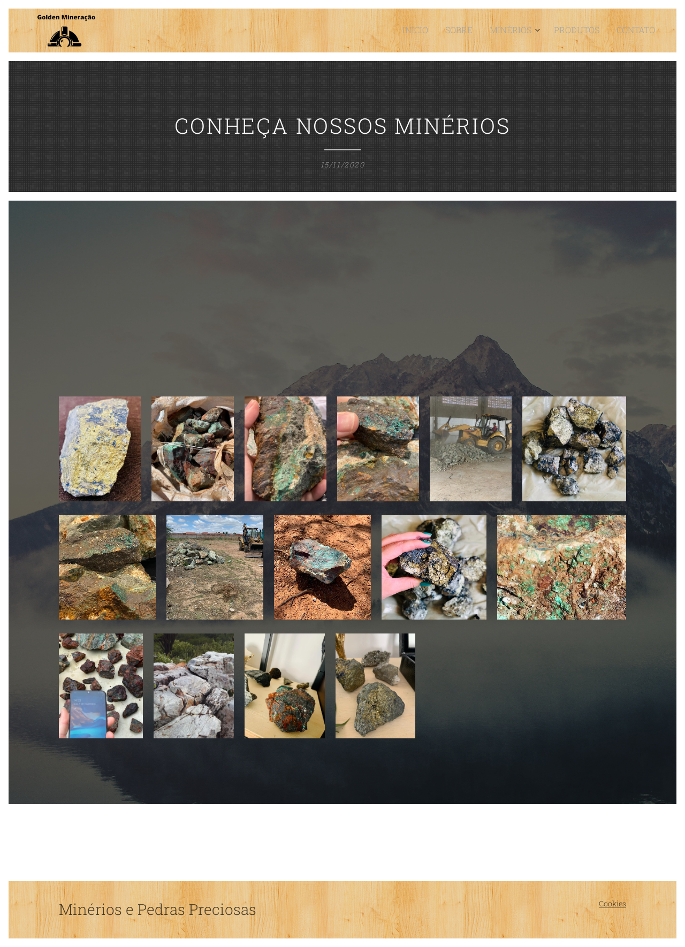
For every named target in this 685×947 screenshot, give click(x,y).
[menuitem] (437, 30)
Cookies (612, 903)
